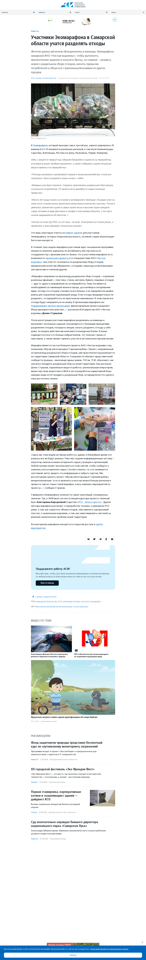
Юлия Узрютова (49, 78)
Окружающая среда (88, 78)
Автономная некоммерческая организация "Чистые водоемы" (62, 605)
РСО (60, 600)
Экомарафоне (40, 145)
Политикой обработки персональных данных (109, 949)
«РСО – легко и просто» (89, 501)
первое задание (74, 232)
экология (85, 600)
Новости (35, 31)
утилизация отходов (71, 600)
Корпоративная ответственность (64, 759)
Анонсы (34, 781)
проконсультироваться (58, 258)
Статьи (34, 812)
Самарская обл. (50, 596)
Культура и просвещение (68, 78)
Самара (38, 596)
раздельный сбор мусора (46, 600)
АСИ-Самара (36, 78)
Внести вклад (47, 582)
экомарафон (95, 600)
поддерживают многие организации (50, 305)
